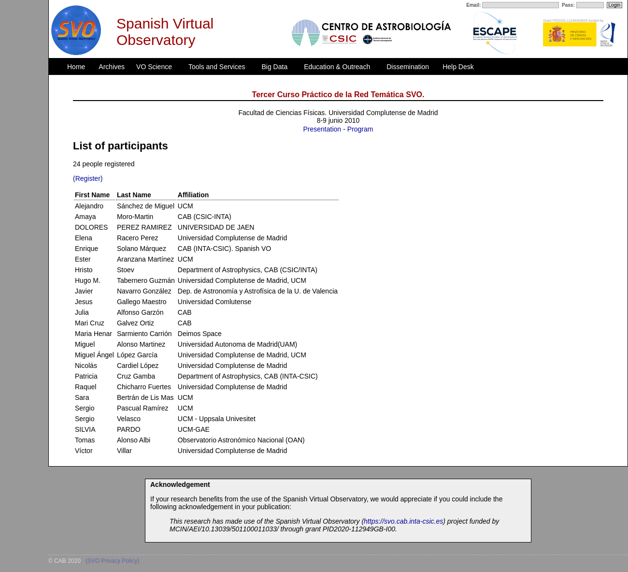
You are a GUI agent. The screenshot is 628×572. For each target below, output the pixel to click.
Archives (112, 67)
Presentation (322, 129)
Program (360, 129)
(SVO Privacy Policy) (112, 560)
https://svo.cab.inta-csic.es (403, 521)
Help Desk (458, 67)
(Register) (87, 178)
